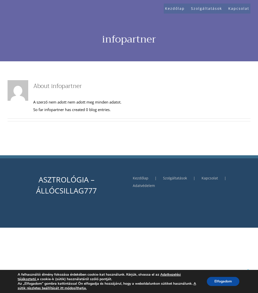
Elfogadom (223, 281)
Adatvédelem (144, 185)
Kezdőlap (140, 178)
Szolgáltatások (175, 178)
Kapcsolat (210, 178)
